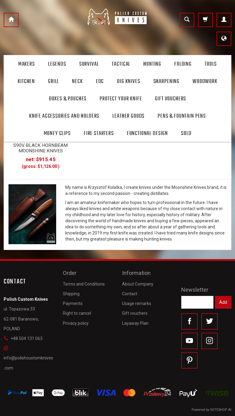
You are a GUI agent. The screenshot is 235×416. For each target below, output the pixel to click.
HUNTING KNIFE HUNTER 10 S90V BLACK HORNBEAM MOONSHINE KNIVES (40, 145)
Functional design (147, 133)
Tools (211, 64)
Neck (77, 81)
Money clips (57, 133)
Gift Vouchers (170, 98)
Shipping (71, 293)
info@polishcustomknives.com (28, 358)
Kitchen (26, 81)
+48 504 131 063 (23, 338)
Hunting (152, 64)
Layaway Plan (135, 323)
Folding (183, 64)
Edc (100, 81)
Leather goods (128, 116)
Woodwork (204, 81)
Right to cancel (77, 313)
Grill (53, 81)
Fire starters (99, 133)
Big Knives (128, 81)
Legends (57, 64)
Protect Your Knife (121, 98)
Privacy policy (76, 323)
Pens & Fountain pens (182, 116)
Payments (73, 303)
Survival (89, 64)
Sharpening (166, 81)
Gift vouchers (135, 313)
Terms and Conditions (84, 284)
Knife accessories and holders (64, 116)
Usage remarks (136, 303)
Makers (26, 64)
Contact (129, 293)
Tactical (121, 64)
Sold (186, 133)
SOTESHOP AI (220, 410)
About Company (137, 284)
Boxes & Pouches (68, 98)
